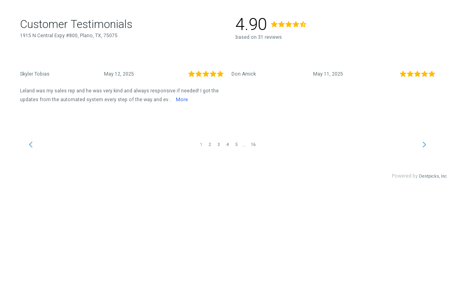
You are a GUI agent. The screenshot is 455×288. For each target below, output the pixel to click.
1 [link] (201, 144)
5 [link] (236, 144)
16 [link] (253, 144)
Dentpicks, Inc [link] (433, 176)
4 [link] (227, 144)
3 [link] (219, 144)
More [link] (182, 99)
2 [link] (210, 144)
